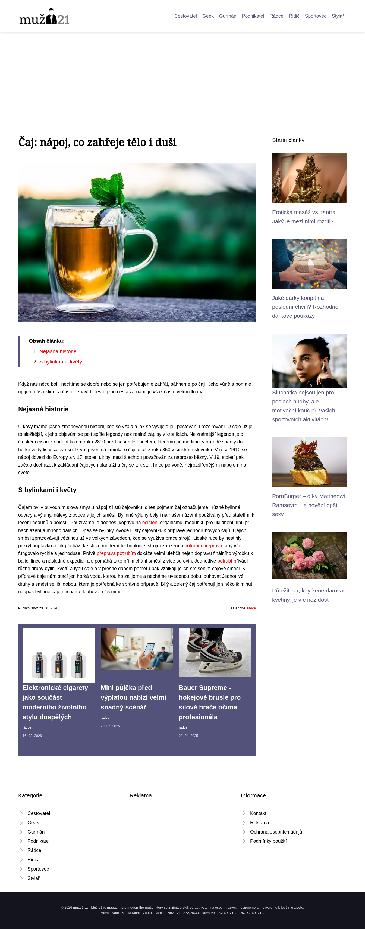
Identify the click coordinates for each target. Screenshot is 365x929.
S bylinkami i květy (60, 362)
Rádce (277, 16)
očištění (150, 522)
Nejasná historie (58, 351)
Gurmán (228, 16)
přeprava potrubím (116, 553)
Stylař (338, 16)
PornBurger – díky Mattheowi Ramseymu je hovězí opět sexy (308, 505)
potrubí (224, 561)
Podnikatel (253, 16)
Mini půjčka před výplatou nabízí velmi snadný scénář (133, 697)
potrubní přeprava (203, 545)
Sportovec (315, 16)
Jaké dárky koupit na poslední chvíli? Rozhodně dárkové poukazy (305, 307)
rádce (251, 608)
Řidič (294, 16)
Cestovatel (185, 16)
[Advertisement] (182, 73)
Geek (208, 16)
